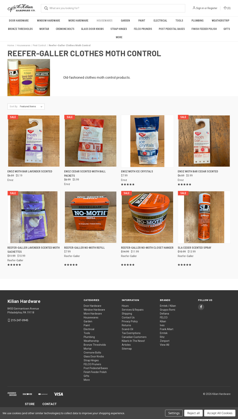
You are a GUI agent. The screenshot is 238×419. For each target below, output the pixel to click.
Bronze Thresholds (20, 28)
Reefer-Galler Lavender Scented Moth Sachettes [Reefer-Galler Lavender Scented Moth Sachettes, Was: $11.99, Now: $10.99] (33, 250)
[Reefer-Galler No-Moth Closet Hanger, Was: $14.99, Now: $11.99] (147, 217)
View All (164, 344)
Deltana (164, 313)
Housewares (104, 20)
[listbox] (31, 106)
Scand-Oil (127, 329)
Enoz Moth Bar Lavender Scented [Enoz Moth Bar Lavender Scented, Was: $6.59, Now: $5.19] (29, 171)
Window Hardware (48, 20)
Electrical (160, 20)
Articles (126, 344)
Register (212, 8)
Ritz (162, 336)
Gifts (226, 28)
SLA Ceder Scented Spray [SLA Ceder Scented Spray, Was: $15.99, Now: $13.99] (194, 247)
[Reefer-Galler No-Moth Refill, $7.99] (90, 217)
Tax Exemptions (131, 333)
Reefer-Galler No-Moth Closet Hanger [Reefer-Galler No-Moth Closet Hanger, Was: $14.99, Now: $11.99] (147, 247)
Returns (126, 325)
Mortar (44, 28)
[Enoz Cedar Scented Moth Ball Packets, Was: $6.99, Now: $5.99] (90, 141)
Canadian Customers (134, 336)
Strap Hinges (118, 28)
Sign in (200, 8)
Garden (125, 20)
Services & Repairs (133, 309)
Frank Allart (166, 329)
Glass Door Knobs (92, 28)
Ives (162, 325)
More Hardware (78, 20)
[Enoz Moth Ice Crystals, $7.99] (147, 141)
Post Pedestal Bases (172, 28)
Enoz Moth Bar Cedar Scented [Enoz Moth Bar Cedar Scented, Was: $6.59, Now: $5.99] (198, 171)
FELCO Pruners (143, 28)
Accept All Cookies (219, 413)
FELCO (164, 317)
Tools (179, 20)
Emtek (164, 333)
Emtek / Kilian (168, 305)
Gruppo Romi (167, 309)
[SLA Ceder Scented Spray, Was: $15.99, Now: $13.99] (204, 217)
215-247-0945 (19, 320)
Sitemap (127, 348)
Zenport (164, 340)
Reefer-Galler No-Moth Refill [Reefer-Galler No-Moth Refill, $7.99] (84, 247)
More (119, 37)
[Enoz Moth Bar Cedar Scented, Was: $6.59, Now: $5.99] (204, 141)
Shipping (127, 313)
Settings (174, 413)
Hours (125, 305)
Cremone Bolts (65, 28)
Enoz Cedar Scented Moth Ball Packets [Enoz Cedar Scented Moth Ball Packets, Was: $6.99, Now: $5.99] (85, 173)
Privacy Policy (130, 321)
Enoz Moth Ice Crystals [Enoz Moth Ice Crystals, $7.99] (137, 171)
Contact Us (128, 317)
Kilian (163, 321)
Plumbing (197, 20)
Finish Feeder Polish (204, 28)
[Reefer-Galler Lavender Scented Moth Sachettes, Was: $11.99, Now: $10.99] (34, 217)
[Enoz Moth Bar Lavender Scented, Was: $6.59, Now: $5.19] (34, 141)
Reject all (193, 413)
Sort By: (14, 106)
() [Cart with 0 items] (227, 8)
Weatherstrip (220, 20)
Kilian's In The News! (133, 340)
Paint (141, 20)
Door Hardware (19, 20)
